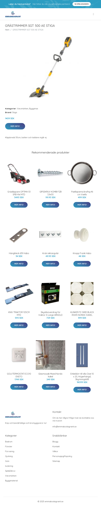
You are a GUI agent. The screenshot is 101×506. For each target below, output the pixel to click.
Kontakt (56, 446)
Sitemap (56, 461)
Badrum (8, 441)
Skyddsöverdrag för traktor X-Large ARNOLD (50, 313)
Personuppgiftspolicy (62, 456)
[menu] (93, 14)
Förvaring (9, 451)
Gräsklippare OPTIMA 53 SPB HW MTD (19, 193)
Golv (7, 461)
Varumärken (22, 108)
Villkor (55, 451)
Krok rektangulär (50, 253)
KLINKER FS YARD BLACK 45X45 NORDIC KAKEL (82, 313)
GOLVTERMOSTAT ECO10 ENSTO (19, 375)
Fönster (8, 446)
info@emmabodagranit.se (64, 426)
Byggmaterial (11, 480)
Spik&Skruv (10, 471)
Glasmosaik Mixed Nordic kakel (50, 375)
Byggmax (33, 108)
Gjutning (9, 456)
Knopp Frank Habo (82, 253)
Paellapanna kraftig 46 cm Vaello (82, 193)
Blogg (55, 441)
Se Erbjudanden (82, 4)
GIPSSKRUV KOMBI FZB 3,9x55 (51, 193)
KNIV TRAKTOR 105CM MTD (19, 313)
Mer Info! (15, 126)
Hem (7, 29)
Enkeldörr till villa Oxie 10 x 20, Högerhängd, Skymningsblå (82, 376)
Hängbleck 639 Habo (19, 253)
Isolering (9, 466)
